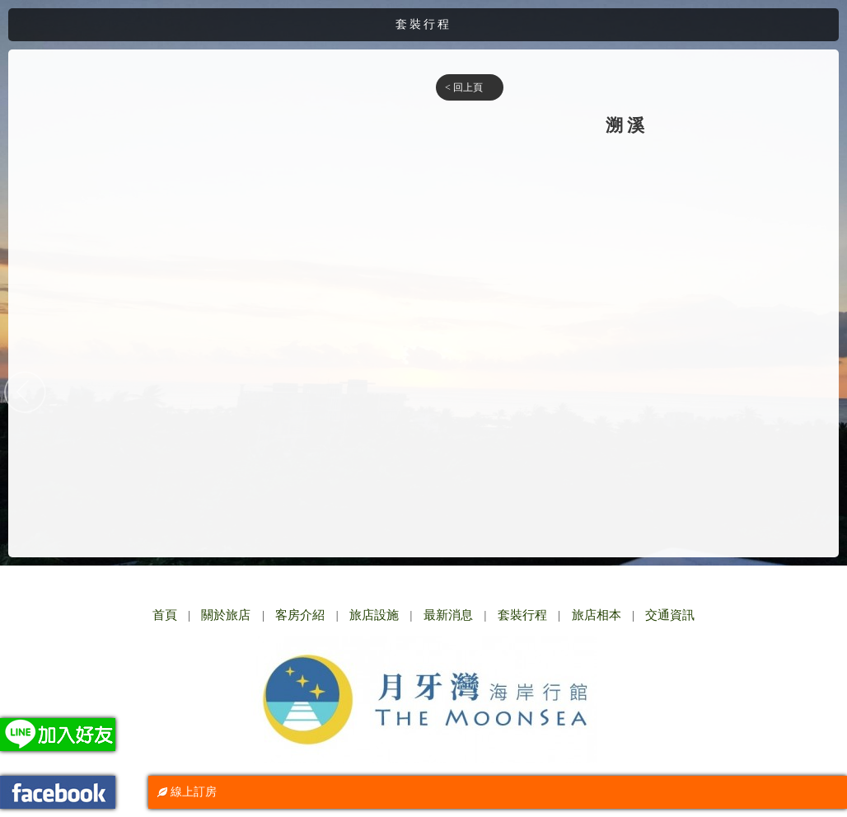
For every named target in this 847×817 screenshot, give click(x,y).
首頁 (164, 615)
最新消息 (448, 615)
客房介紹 (300, 615)
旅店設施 (374, 615)
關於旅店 (225, 615)
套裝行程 (522, 615)
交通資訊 (670, 615)
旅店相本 (596, 615)
